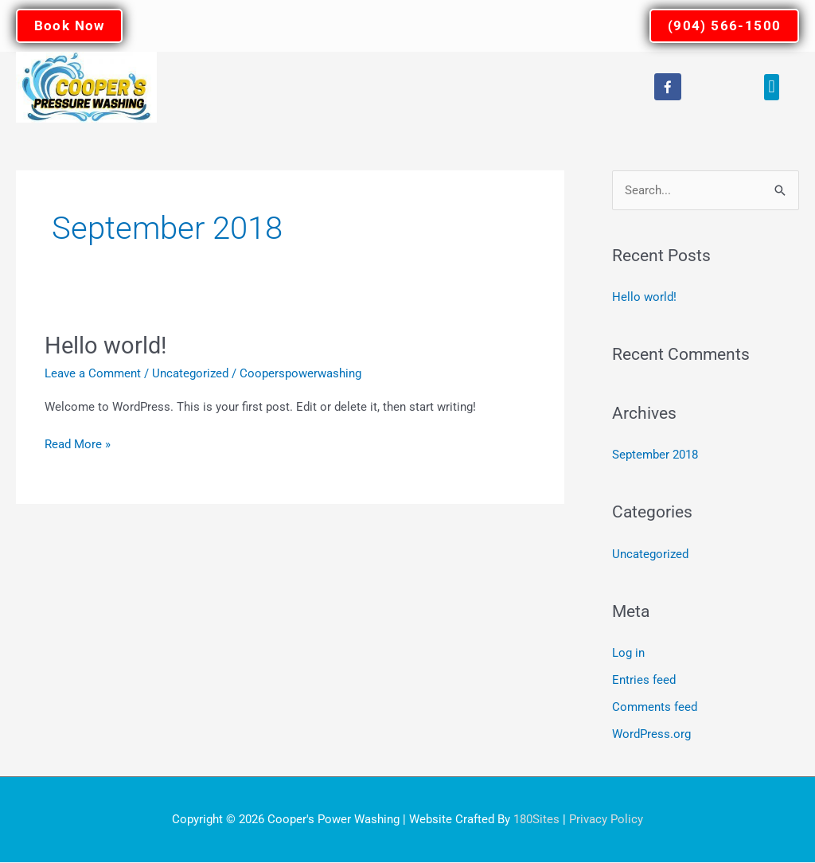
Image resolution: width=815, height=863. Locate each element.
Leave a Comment (93, 374)
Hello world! (107, 346)
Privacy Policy (606, 819)
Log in (628, 654)
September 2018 (655, 456)
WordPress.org (651, 735)
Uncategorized (190, 374)
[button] (771, 88)
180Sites (536, 819)
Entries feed (644, 681)
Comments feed (654, 708)
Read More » (78, 443)
